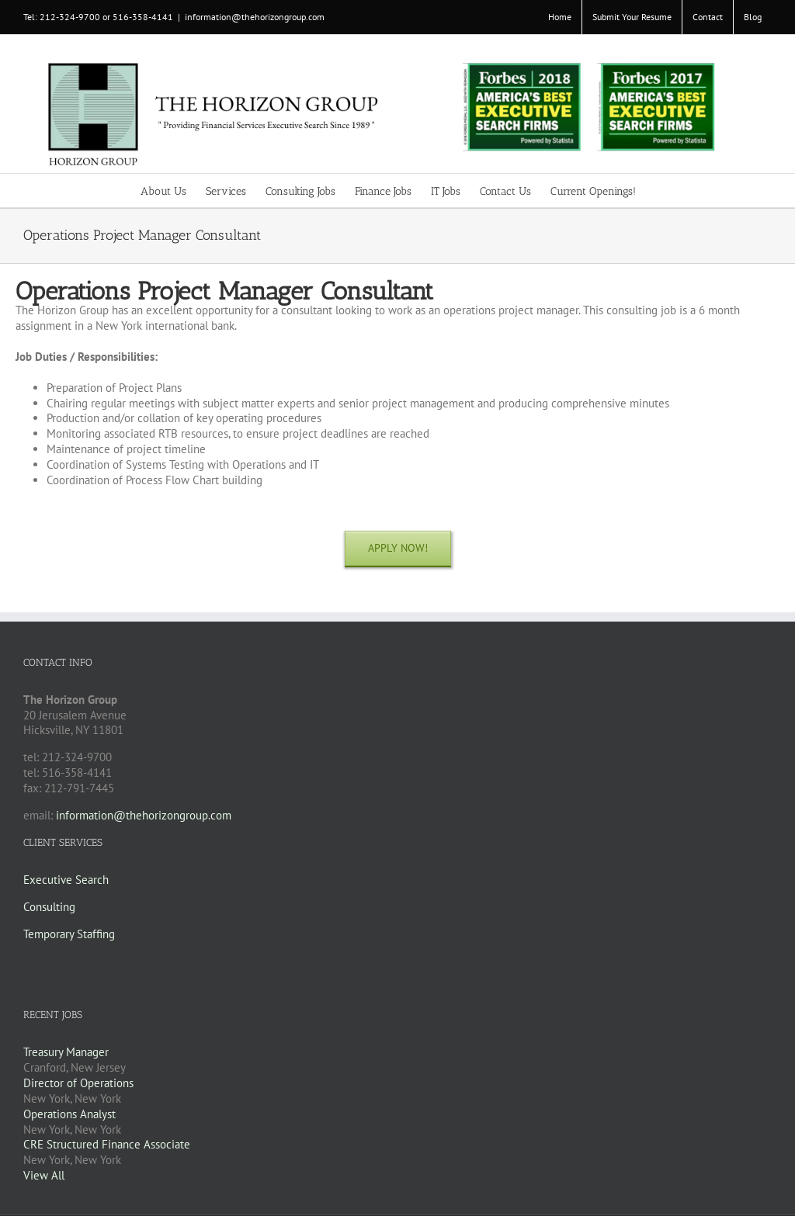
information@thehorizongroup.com (255, 17)
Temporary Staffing (69, 934)
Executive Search (66, 879)
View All (43, 1175)
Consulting (49, 906)
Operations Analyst (69, 1114)
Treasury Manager (66, 1052)
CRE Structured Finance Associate (106, 1144)
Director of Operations (78, 1083)
